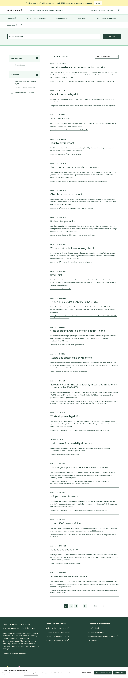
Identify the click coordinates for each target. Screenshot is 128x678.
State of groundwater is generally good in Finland (77, 330)
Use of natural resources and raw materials (74, 167)
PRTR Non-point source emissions (68, 576)
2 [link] (71, 606)
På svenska (102, 10)
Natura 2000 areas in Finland (66, 523)
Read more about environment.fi (16, 654)
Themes (10, 18)
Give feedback (93, 628)
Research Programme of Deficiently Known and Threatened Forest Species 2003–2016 (83, 386)
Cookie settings (86, 672)
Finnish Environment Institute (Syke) (60, 632)
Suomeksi (94, 10)
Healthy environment (62, 143)
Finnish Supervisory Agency (57, 640)
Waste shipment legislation (65, 416)
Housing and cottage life (64, 549)
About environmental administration (103, 636)
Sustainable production (63, 221)
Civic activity (82, 18)
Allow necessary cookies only (103, 672)
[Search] (119, 10)
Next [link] (95, 606)
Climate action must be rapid (66, 194)
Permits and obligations (106, 18)
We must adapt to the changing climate (72, 248)
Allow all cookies (119, 672)
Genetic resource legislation (65, 94)
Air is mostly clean (60, 118)
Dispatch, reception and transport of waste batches (79, 467)
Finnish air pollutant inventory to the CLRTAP (74, 302)
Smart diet (56, 275)
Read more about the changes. (79, 3)
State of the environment (36, 18)
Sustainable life (62, 18)
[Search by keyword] (53, 36)
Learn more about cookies (31, 674)
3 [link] (76, 606)
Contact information (95, 632)
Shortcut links (93, 640)
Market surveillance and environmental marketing (78, 67)
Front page (11, 25)
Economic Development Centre (59, 636)
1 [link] (65, 606)
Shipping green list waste (64, 496)
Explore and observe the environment (71, 357)
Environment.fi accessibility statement (71, 443)
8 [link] (84, 606)
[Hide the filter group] (37, 58)
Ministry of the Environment (57, 628)
